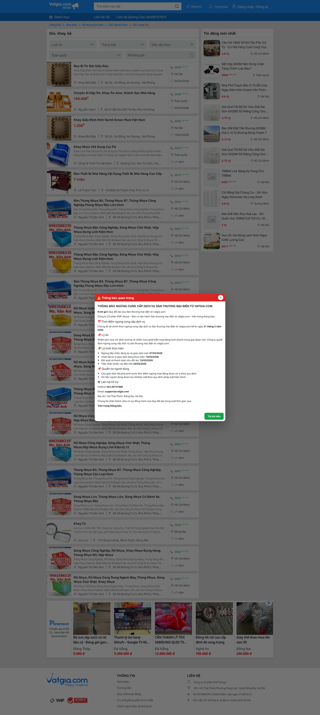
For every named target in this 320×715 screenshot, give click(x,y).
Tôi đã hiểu (214, 416)
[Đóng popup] (220, 297)
